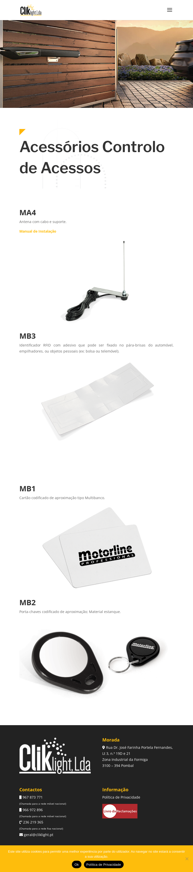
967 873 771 (32, 797)
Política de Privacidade (121, 797)
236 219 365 (32, 822)
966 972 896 (32, 809)
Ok (76, 864)
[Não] (186, 858)
